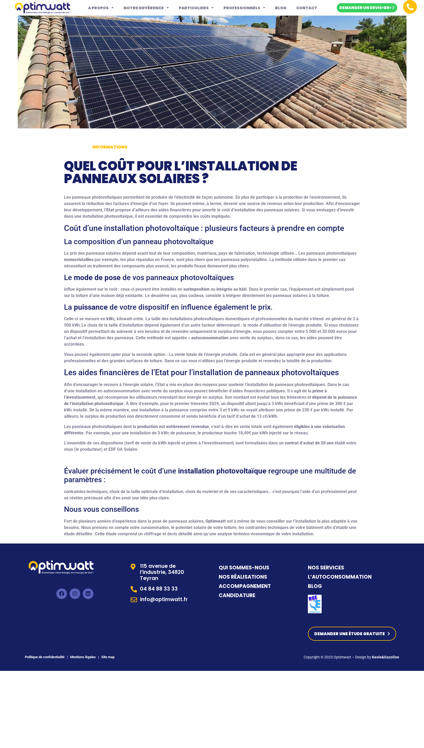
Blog (280, 8)
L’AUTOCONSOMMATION (340, 576)
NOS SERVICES (326, 567)
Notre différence (146, 7)
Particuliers (196, 7)
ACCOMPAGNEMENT (245, 586)
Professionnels (244, 7)
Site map (108, 657)
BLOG (315, 586)
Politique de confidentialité (45, 657)
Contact (306, 8)
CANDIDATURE (237, 595)
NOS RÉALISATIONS (243, 576)
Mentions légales (82, 657)
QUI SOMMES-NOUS (244, 567)
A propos (101, 7)
